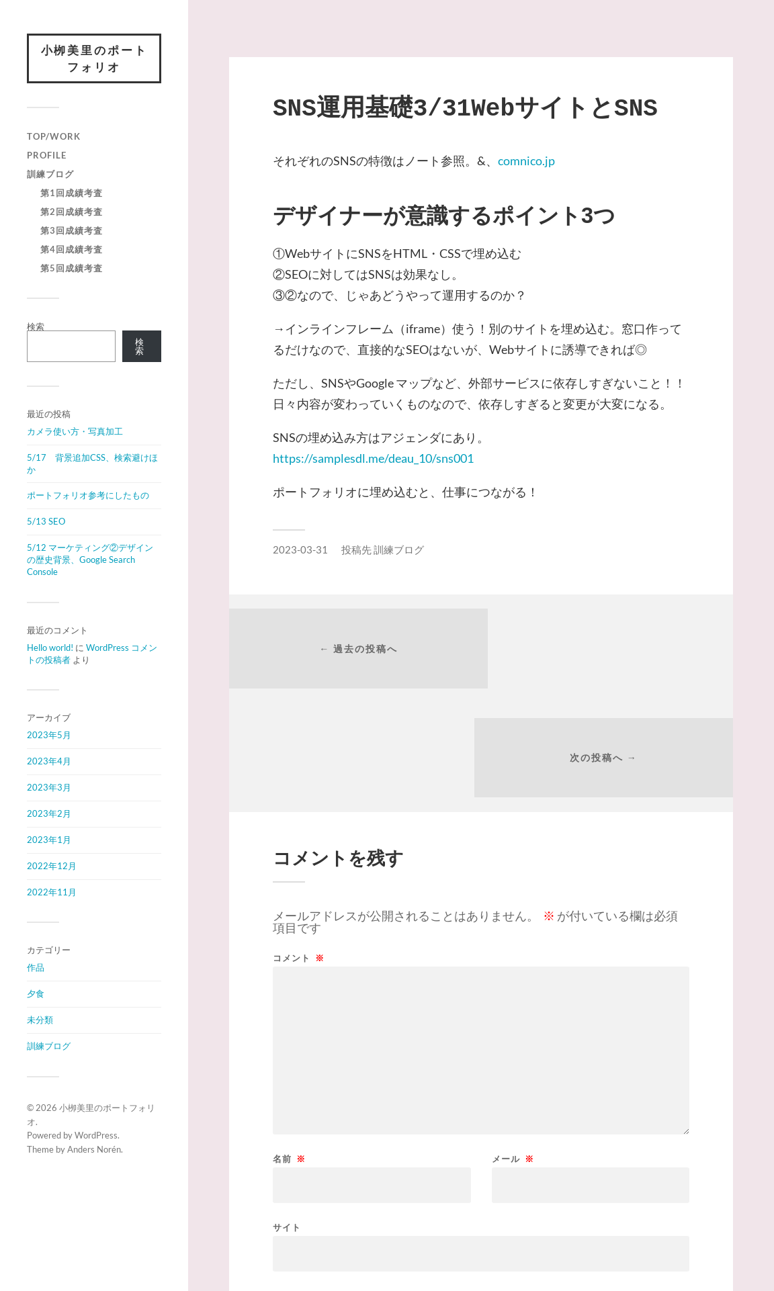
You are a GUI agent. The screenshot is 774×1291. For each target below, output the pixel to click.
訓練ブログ (50, 174)
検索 (35, 327)
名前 (289, 1052)
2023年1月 (49, 840)
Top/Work (54, 137)
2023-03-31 (300, 549)
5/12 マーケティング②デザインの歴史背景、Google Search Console (90, 560)
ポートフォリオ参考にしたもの (88, 496)
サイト (287, 1120)
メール (513, 1052)
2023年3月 (49, 788)
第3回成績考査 (71, 231)
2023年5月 (49, 735)
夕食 (35, 994)
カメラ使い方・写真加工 (75, 432)
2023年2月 (49, 814)
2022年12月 (52, 866)
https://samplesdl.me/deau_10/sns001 (373, 458)
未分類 (40, 1020)
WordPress (96, 1136)
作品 (35, 968)
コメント (299, 851)
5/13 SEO (46, 522)
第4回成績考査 (71, 249)
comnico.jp (526, 160)
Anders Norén (94, 1150)
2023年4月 (49, 761)
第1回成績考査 (71, 193)
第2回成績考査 (71, 212)
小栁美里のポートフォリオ (94, 59)
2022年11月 (52, 892)
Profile (47, 155)
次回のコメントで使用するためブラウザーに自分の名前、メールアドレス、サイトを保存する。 (479, 1192)
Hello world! (50, 648)
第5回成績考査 (71, 268)
